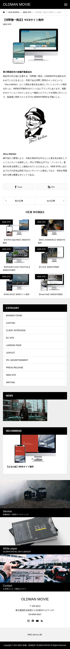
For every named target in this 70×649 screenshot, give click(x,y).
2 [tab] (35, 459)
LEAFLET (10, 352)
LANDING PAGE (13, 345)
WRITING (10, 382)
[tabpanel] (35, 454)
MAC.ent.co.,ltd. (35, 635)
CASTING (10, 323)
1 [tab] (32, 459)
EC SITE (10, 338)
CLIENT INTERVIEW (15, 330)
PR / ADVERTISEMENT (17, 360)
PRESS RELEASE (14, 367)
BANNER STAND (14, 315)
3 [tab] (38, 459)
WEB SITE (7, 24)
